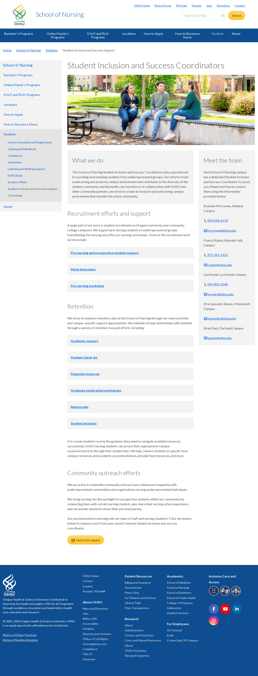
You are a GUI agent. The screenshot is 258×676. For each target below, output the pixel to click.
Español (88, 586)
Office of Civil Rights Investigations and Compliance (96, 644)
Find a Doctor (163, 5)
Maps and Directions (95, 608)
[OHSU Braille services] (214, 595)
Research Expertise (137, 655)
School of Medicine (179, 582)
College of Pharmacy (180, 603)
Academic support (84, 341)
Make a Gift (90, 618)
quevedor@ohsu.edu (222, 318)
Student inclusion (84, 423)
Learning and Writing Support (26, 169)
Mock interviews (83, 269)
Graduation (15, 162)
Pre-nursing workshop (87, 286)
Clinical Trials (133, 603)
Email (170, 635)
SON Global (15, 175)
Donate (196, 5)
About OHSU (92, 602)
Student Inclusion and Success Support (32, 188)
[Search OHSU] (203, 15)
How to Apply (153, 33)
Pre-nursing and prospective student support (105, 253)
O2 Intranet (174, 630)
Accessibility (91, 623)
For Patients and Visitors (140, 598)
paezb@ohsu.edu (220, 338)
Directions (223, 5)
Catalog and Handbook (22, 149)
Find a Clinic (132, 592)
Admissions (174, 608)
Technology (15, 195)
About (236, 33)
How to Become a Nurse (187, 35)
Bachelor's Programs (18, 33)
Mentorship (79, 407)
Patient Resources (138, 576)
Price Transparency (137, 608)
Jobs (209, 5)
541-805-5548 (217, 284)
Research (132, 619)
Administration (134, 630)
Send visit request (87, 540)
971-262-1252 (217, 255)
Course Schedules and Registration (30, 142)
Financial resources (85, 374)
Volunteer (89, 659)
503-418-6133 (217, 220)
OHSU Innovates (135, 650)
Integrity (88, 628)
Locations (129, 33)
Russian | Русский (94, 591)
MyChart (181, 5)
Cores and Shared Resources (143, 640)
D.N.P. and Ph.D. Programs (98, 35)
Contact (240, 5)
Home (7, 50)
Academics (175, 576)
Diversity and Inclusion (97, 634)
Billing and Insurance (138, 582)
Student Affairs (17, 182)
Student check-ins (84, 357)
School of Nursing (60, 14)
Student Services (178, 613)
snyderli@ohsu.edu (221, 294)
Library (129, 645)
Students (217, 33)
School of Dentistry (179, 592)
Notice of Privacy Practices (20, 635)
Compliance (15, 155)
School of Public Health (181, 598)
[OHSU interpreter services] (236, 595)
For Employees (178, 624)
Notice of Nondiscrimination (20, 640)
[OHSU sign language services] (225, 595)
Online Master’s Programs (58, 35)
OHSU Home (142, 5)
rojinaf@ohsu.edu (220, 265)
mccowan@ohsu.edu (222, 230)
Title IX (87, 654)
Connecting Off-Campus (182, 640)
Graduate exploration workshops (96, 390)
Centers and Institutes (139, 635)
